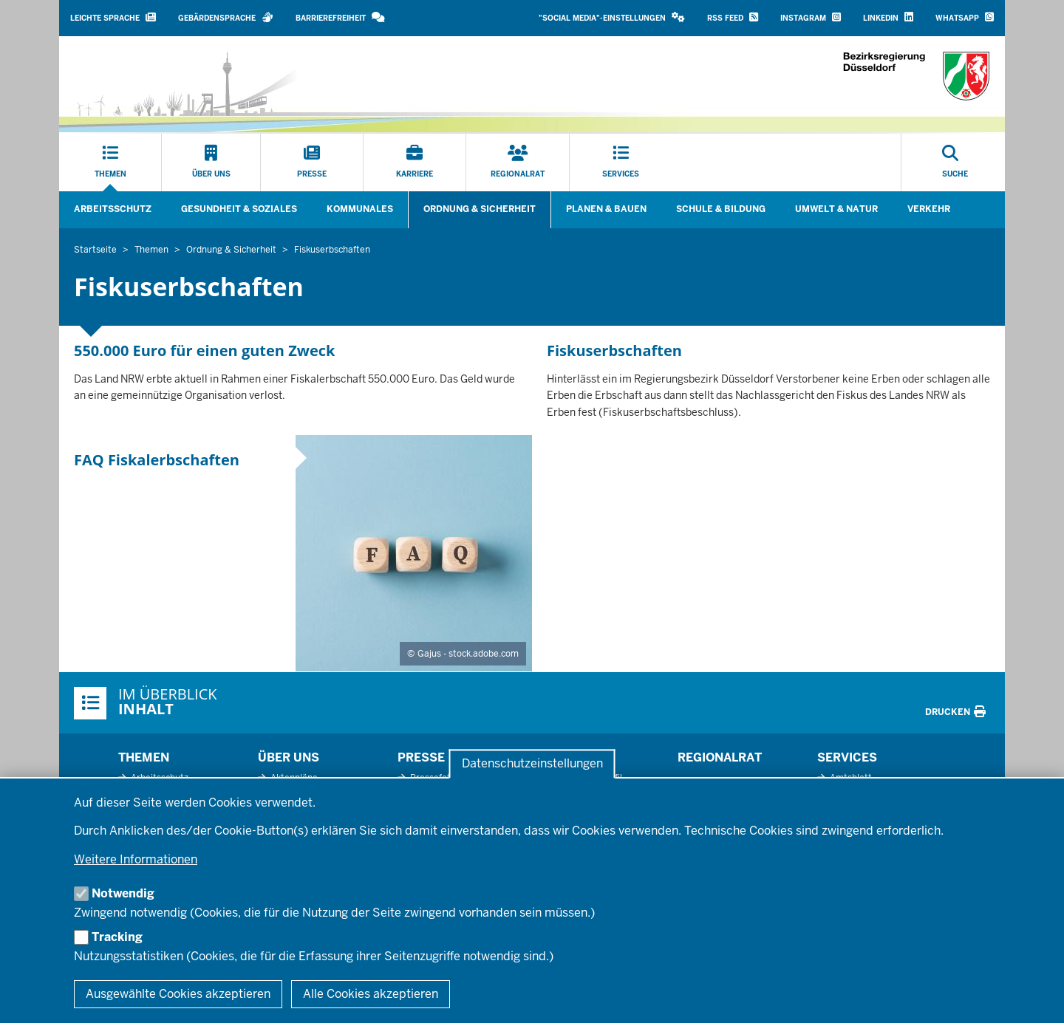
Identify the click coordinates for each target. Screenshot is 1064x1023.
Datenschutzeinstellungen (532, 764)
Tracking (117, 937)
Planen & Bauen (606, 209)
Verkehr (928, 209)
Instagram (810, 17)
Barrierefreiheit (340, 17)
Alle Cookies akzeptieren (370, 994)
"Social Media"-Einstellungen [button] (612, 17)
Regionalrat (720, 757)
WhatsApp (964, 17)
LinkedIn (888, 17)
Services (847, 757)
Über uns (288, 757)
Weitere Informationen (135, 859)
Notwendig (123, 893)
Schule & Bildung (720, 209)
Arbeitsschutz (112, 209)
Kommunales (360, 209)
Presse (421, 757)
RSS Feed (732, 17)
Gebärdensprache (225, 17)
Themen (143, 757)
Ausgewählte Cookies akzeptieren (178, 994)
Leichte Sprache (113, 17)
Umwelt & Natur (836, 209)
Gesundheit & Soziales (239, 209)
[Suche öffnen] (955, 162)
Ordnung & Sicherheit (479, 209)
